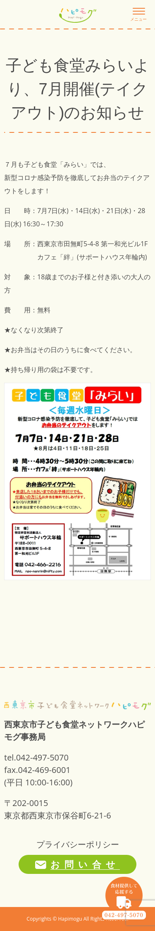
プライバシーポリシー (77, 844)
